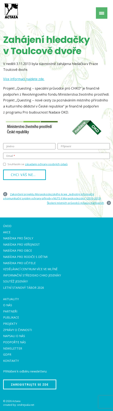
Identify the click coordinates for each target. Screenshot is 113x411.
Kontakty (11, 361)
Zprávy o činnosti (17, 330)
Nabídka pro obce (17, 250)
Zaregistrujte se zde (30, 384)
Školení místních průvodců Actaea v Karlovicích (75, 203)
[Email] (56, 156)
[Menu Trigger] (101, 13)
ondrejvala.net (25, 405)
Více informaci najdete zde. (23, 79)
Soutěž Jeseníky (15, 281)
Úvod (7, 226)
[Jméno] (29, 146)
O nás (7, 305)
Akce (6, 232)
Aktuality (11, 299)
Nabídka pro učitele (19, 263)
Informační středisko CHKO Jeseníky (32, 275)
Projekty (10, 324)
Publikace (11, 317)
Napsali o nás (14, 336)
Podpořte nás (14, 342)
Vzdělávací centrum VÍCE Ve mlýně (30, 269)
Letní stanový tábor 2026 (23, 288)
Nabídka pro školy (18, 238)
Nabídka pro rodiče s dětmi (25, 257)
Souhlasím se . (38, 164)
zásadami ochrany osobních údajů (46, 164)
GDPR (7, 354)
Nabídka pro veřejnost (21, 244)
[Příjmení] (84, 146)
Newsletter (12, 348)
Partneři (10, 311)
